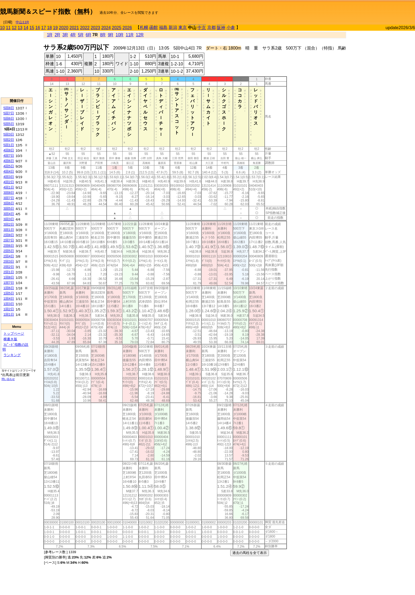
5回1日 (8, 145)
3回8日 (8, 193)
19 (55, 27)
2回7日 (8, 240)
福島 (163, 27)
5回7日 (8, 113)
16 (37, 27)
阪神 (221, 27)
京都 (211, 27)
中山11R (22, 22)
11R (129, 35)
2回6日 (8, 246)
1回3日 (8, 304)
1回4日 (8, 299)
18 (49, 27)
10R (119, 35)
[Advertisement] (353, 9)
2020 (64, 27)
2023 (95, 27)
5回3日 (8, 134)
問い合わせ (8, 379)
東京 (182, 27)
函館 (153, 27)
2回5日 (8, 251)
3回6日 (8, 203)
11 (8, 27)
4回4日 (8, 171)
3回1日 (8, 230)
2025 (116, 27)
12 (14, 27)
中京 (201, 27)
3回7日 (8, 198)
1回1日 (8, 314)
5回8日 (8, 108)
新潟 (173, 27)
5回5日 (8, 124)
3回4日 (8, 214)
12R (139, 35)
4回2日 (8, 182)
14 (26, 27)
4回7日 (8, 156)
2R (57, 35)
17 (43, 27)
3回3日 (8, 219)
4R (72, 35)
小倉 (231, 27)
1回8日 (8, 277)
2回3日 (8, 261)
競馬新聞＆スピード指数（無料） (48, 11)
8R (102, 35)
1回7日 (8, 283)
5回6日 (8, 118)
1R (49, 35)
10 (2, 27)
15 (31, 27)
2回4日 (8, 256)
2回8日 (8, 235)
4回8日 (8, 150)
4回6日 (8, 161)
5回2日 (8, 140)
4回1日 (8, 187)
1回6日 (8, 288)
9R (110, 35)
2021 (74, 27)
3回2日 (8, 224)
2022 (85, 27)
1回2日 (8, 309)
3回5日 (8, 209)
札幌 (144, 27)
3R (65, 35)
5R (80, 35)
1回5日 (8, 293)
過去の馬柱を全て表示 (249, 553)
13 (20, 27)
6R (88, 35)
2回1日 (8, 272)
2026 (127, 27)
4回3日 (8, 177)
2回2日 (8, 267)
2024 (106, 27)
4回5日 (8, 166)
